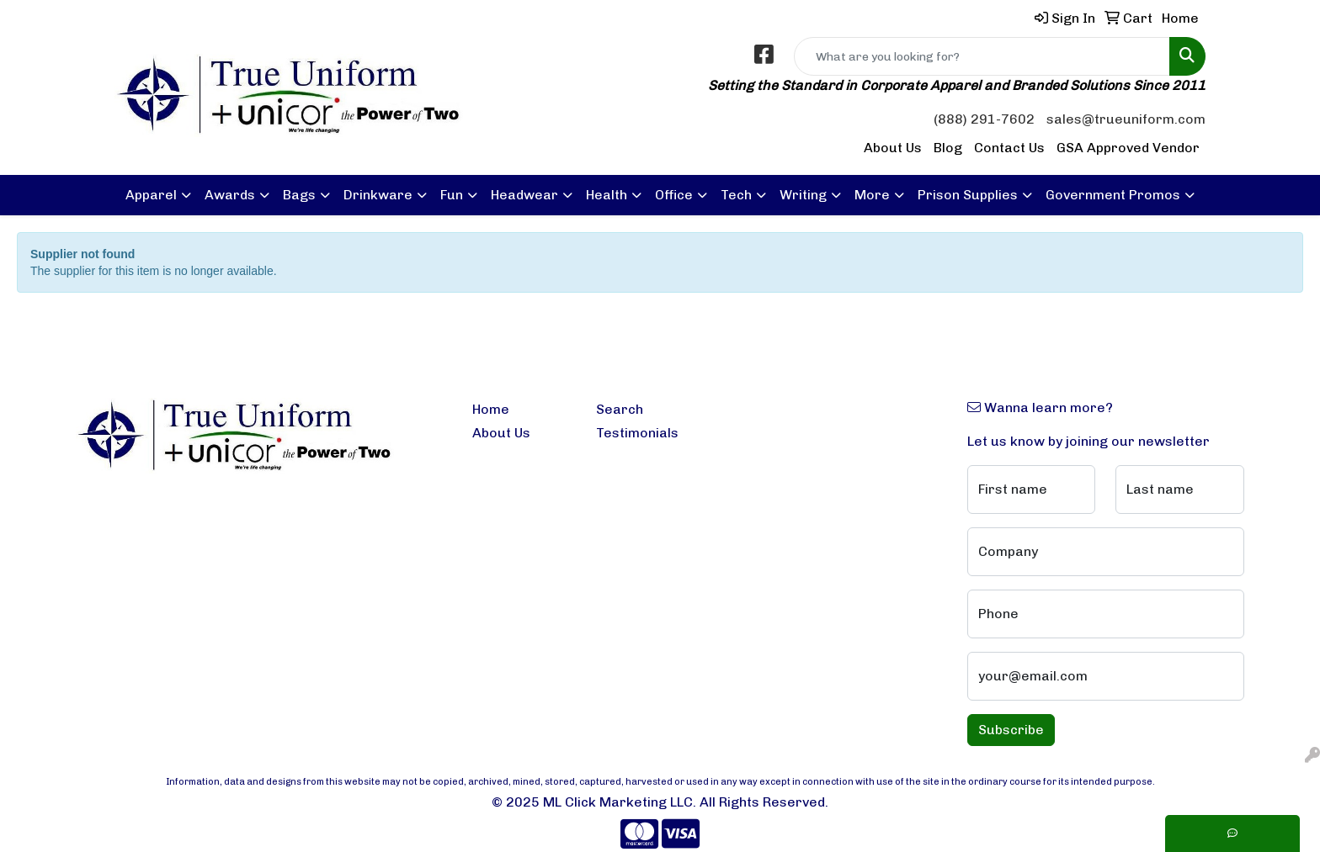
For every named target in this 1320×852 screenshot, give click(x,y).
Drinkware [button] (377, 195)
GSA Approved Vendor (1128, 148)
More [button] (872, 195)
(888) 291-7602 (984, 119)
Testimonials (637, 433)
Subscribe (1011, 730)
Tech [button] (736, 195)
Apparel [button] (151, 195)
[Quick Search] (982, 56)
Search (619, 409)
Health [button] (606, 195)
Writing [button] (803, 195)
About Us (893, 148)
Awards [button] (230, 195)
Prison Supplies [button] (968, 195)
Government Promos (1113, 195)
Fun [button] (451, 195)
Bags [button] (299, 195)
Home (490, 409)
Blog (948, 148)
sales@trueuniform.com (1126, 119)
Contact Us (1009, 148)
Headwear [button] (524, 195)
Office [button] (674, 195)
